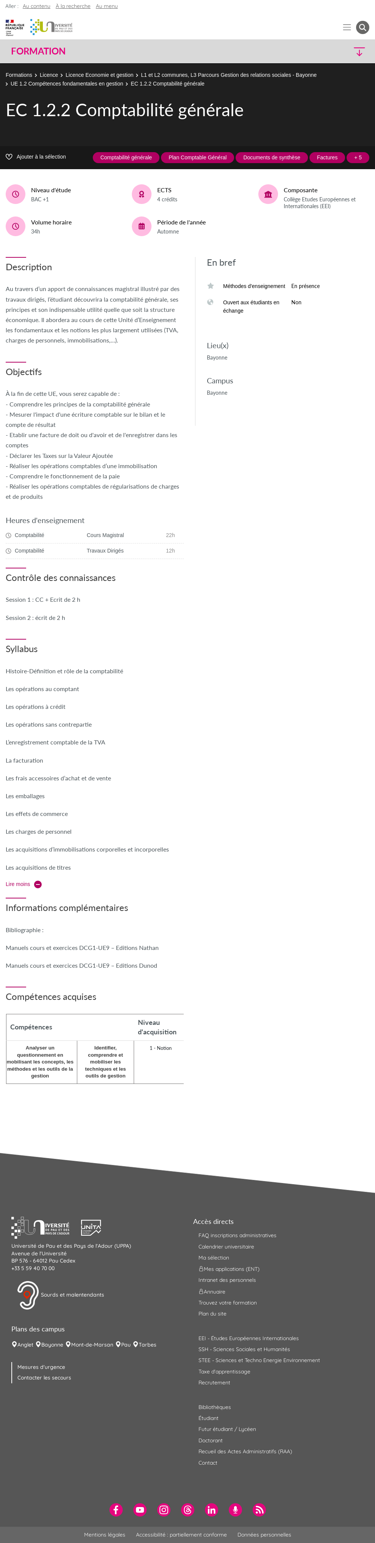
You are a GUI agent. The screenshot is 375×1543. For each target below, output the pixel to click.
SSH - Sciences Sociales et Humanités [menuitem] (244, 1349)
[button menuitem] (362, 27)
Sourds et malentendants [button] (60, 1295)
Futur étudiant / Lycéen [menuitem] (227, 1429)
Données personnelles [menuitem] (264, 1534)
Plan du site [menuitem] (212, 1313)
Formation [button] (38, 51)
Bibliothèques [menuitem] (214, 1407)
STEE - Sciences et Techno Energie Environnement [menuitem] (259, 1360)
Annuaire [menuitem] (211, 1291)
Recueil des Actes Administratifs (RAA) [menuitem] (245, 1451)
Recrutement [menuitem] (214, 1382)
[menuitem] (116, 1510)
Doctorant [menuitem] (210, 1440)
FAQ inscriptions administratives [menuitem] (237, 1235)
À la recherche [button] (73, 6)
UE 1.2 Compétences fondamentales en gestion (67, 84)
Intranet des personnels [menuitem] (227, 1280)
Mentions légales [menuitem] (104, 1534)
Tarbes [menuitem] (147, 1344)
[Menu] (347, 27)
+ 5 (358, 157)
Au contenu (36, 6)
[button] (325, 51)
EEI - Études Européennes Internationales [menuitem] (248, 1338)
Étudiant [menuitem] (208, 1418)
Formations (19, 75)
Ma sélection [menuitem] (213, 1257)
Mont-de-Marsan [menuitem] (92, 1344)
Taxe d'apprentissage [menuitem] (224, 1371)
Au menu (107, 6)
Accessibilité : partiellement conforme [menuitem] (181, 1534)
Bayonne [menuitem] (52, 1344)
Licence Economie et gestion (99, 75)
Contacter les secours (44, 1377)
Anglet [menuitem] (25, 1344)
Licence (49, 75)
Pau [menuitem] (126, 1344)
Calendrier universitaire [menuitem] (226, 1246)
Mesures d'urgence (41, 1367)
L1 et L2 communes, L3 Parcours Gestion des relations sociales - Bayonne (229, 75)
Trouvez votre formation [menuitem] (227, 1302)
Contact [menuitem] (207, 1462)
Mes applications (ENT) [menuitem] (228, 1269)
